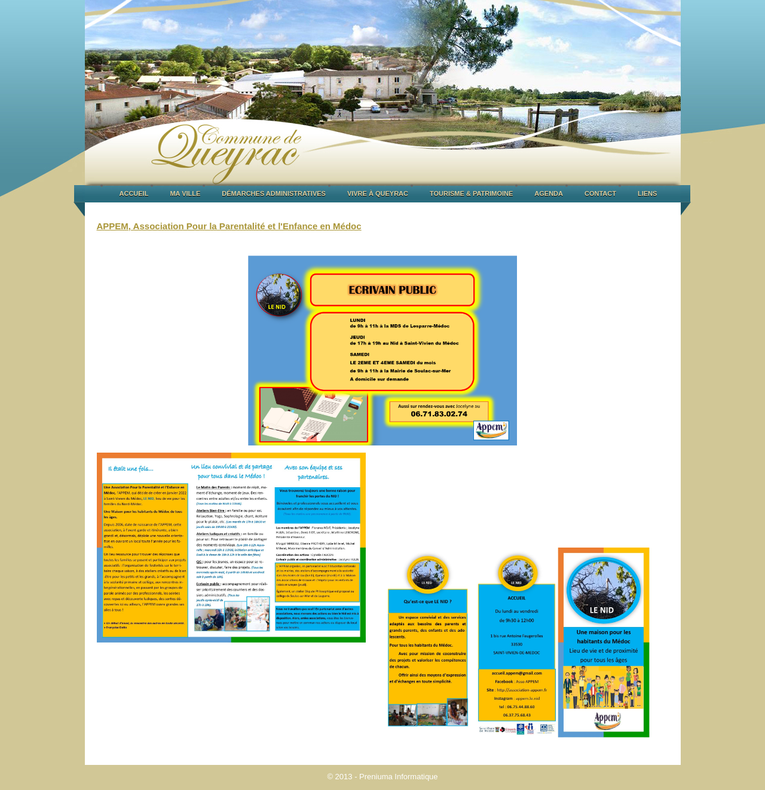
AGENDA (548, 193)
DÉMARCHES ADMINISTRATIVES (274, 193)
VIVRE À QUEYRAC (377, 193)
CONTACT (600, 193)
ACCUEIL (134, 193)
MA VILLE (185, 193)
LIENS (647, 193)
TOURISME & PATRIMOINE (471, 193)
